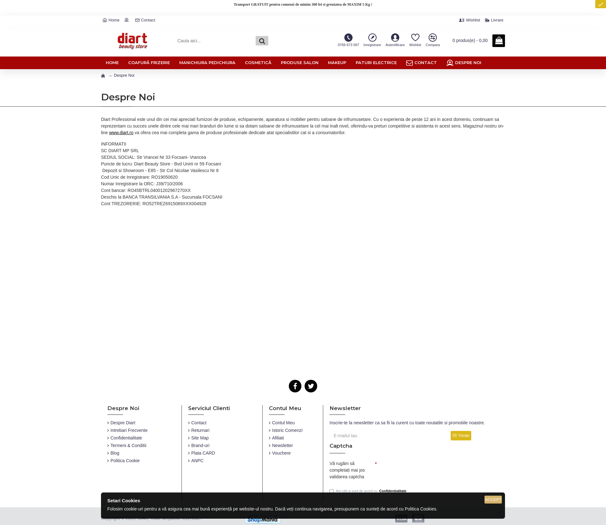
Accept (493, 499)
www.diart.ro (121, 132)
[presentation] (421, 469)
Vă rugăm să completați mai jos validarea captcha (347, 470)
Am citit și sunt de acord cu (368, 491)
